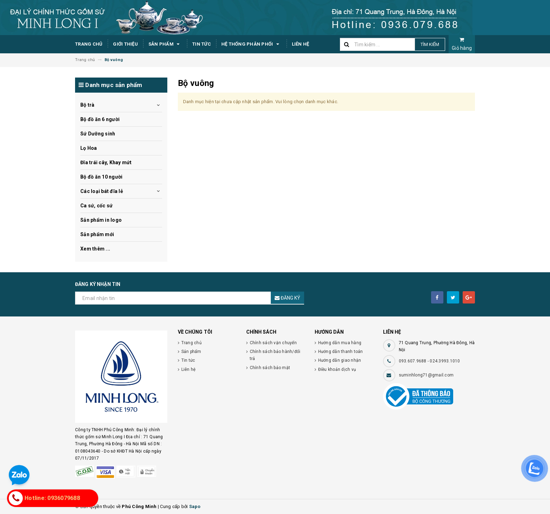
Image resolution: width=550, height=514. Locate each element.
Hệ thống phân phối (251, 44)
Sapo (195, 506)
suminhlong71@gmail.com (426, 375)
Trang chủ (88, 44)
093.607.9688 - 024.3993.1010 (429, 361)
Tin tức (201, 44)
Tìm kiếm (430, 44)
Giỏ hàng (462, 44)
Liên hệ (300, 44)
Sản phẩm (165, 44)
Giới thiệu (125, 44)
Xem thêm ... (95, 249)
